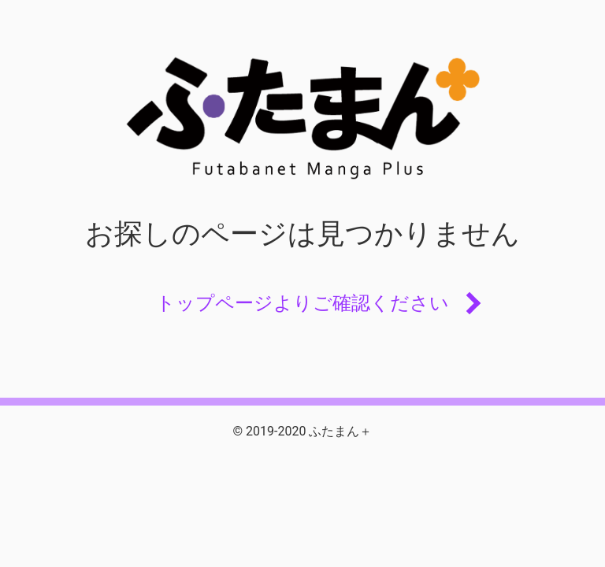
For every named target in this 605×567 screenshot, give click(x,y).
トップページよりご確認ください (302, 303)
